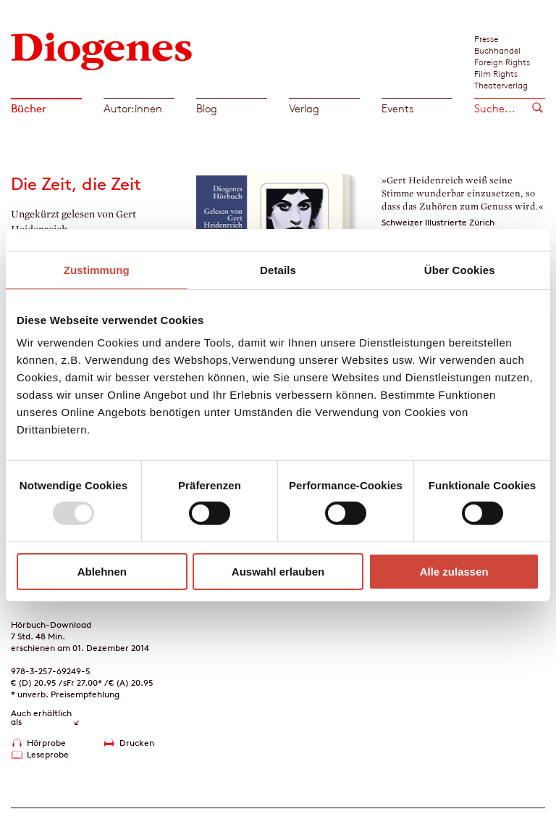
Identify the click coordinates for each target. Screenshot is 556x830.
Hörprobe (46, 742)
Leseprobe (48, 754)
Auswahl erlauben (278, 571)
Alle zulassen (454, 571)
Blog (206, 108)
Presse (486, 38)
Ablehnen (102, 571)
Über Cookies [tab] (459, 269)
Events (397, 108)
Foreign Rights (502, 61)
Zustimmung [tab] (97, 269)
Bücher (28, 108)
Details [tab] (278, 269)
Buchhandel (497, 50)
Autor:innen (133, 108)
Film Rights (496, 73)
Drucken (136, 742)
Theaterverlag (501, 85)
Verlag (304, 108)
